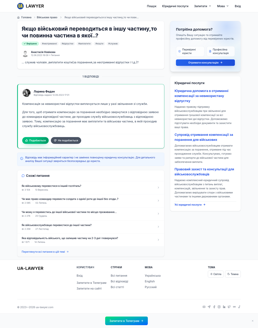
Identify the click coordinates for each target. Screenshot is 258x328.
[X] (229, 307)
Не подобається (66, 140)
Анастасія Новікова (43, 52)
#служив (113, 43)
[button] (126, 321)
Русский (151, 287)
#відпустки (67, 43)
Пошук (151, 6)
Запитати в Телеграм (91, 283)
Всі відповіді (119, 281)
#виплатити (84, 43)
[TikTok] (239, 307)
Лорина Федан (44, 91)
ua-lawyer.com (44, 307)
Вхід (238, 6)
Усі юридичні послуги (190, 204)
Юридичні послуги (175, 6)
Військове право (45, 17)
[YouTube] (204, 307)
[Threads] (235, 307)
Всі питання (119, 275)
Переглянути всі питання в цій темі (45, 252)
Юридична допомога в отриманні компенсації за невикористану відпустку (201, 96)
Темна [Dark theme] (232, 274)
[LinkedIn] (224, 307)
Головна (24, 17)
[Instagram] (219, 307)
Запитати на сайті (89, 288)
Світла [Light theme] (215, 274)
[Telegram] (209, 307)
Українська (153, 275)
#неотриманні (49, 43)
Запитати (203, 6)
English (150, 281)
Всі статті (117, 287)
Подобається (35, 140)
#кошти (99, 43)
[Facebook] (214, 307)
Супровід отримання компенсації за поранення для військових (204, 137)
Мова (223, 6)
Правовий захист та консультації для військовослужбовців (204, 171)
